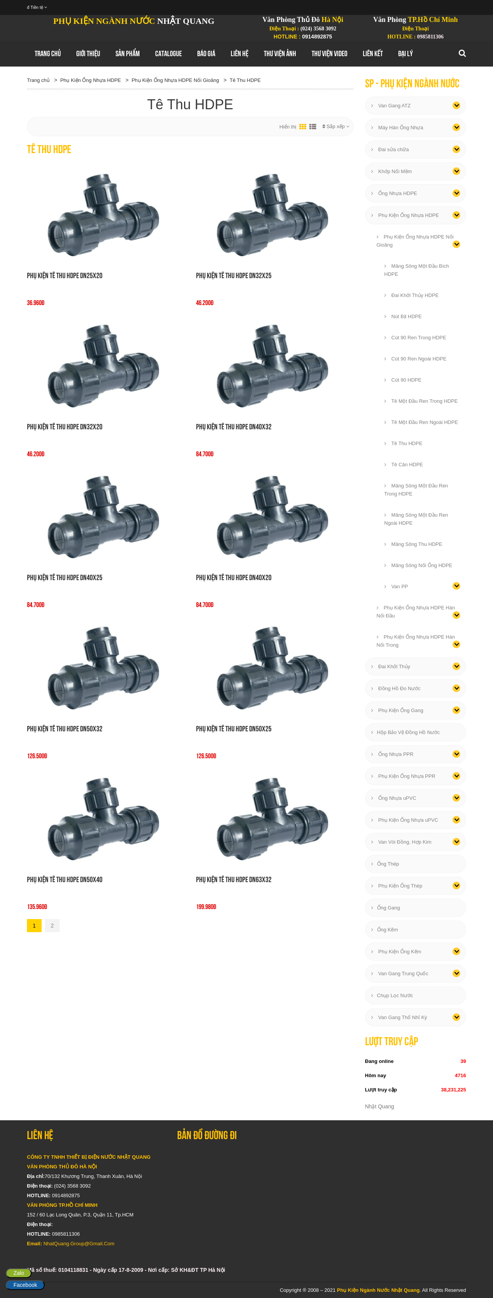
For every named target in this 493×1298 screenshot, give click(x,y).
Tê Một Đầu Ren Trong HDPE (421, 401)
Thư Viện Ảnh (280, 53)
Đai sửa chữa (390, 149)
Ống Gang (385, 908)
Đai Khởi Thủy (391, 666)
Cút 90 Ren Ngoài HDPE (415, 359)
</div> (321, 1198)
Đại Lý (405, 53)
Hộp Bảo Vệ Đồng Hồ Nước (405, 732)
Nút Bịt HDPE (403, 316)
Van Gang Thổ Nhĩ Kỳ (399, 1017)
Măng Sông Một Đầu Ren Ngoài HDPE (416, 519)
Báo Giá (206, 53)
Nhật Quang (379, 1106)
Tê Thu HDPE (245, 80)
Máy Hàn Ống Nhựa (397, 127)
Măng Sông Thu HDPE (413, 544)
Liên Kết (373, 53)
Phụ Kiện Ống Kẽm (396, 951)
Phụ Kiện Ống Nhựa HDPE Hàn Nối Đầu (416, 612)
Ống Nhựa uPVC (393, 798)
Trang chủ (48, 53)
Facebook (25, 1285)
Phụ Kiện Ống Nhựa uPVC (404, 820)
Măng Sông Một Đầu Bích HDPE (416, 270)
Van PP (396, 586)
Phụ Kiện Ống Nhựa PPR (403, 776)
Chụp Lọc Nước (392, 995)
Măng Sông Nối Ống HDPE (418, 565)
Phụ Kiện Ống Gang (397, 710)
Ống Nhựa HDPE (394, 193)
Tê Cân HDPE (403, 464)
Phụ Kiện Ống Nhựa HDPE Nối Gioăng (175, 80)
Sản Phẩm (128, 53)
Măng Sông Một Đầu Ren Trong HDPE (416, 490)
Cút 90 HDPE (403, 380)
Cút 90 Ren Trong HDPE (415, 337)
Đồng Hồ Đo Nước (396, 688)
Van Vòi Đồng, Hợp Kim (401, 842)
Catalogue (168, 53)
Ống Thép (385, 864)
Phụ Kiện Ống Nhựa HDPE (90, 80)
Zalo (18, 1273)
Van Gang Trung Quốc (400, 973)
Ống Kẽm (384, 930)
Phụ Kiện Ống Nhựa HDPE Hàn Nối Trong (416, 641)
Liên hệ (239, 53)
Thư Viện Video (329, 53)
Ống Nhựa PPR (392, 754)
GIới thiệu (88, 53)
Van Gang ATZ (391, 105)
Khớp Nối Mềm (391, 171)
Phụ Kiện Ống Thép (397, 886)
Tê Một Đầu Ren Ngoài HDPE (421, 422)
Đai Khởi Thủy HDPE (411, 295)
